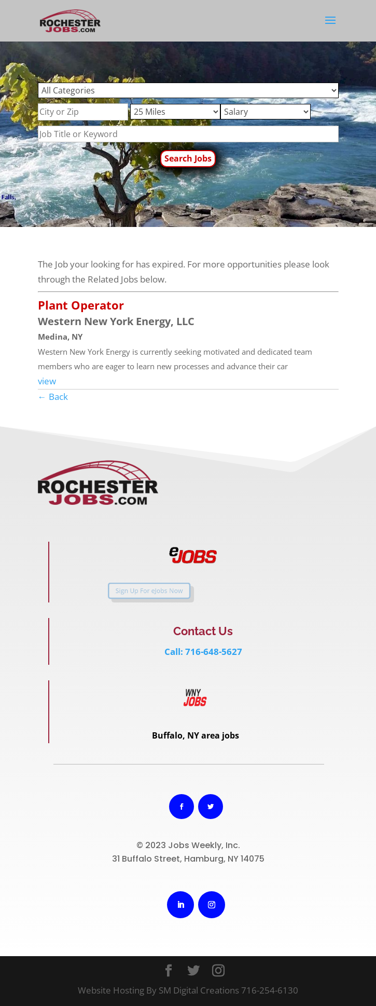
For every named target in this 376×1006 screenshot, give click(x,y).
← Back (53, 397)
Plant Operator (81, 305)
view (47, 381)
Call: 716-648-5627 (203, 652)
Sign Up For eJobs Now (133, 590)
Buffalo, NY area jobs (195, 735)
